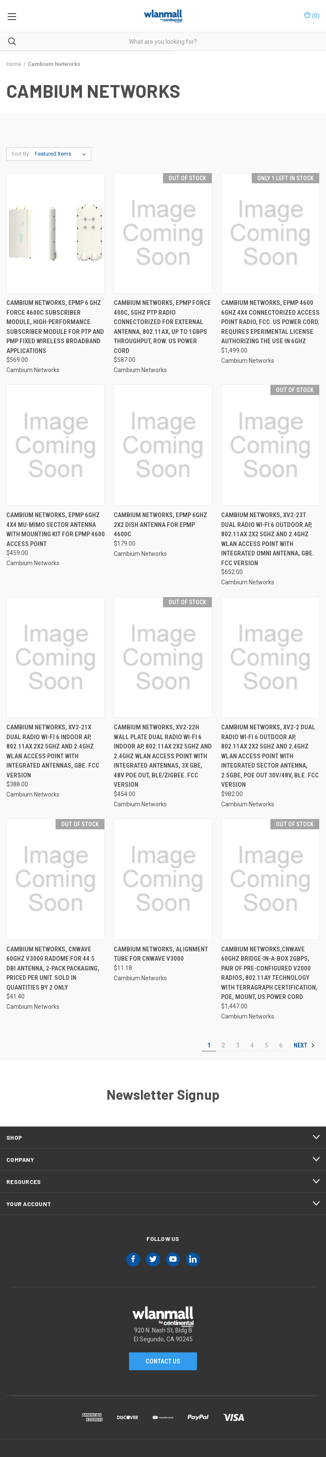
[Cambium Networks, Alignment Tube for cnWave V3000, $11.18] (163, 879)
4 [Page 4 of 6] (252, 1045)
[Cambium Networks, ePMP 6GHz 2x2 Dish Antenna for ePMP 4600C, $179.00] (163, 445)
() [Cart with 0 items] (312, 15)
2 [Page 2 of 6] (223, 1045)
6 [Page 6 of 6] (281, 1045)
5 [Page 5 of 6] (266, 1045)
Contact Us (163, 1361)
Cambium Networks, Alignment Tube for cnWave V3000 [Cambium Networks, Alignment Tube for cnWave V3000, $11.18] (161, 954)
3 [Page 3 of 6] (237, 1045)
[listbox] (62, 154)
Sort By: (20, 154)
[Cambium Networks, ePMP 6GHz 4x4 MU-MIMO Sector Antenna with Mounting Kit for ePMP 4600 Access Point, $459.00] (55, 445)
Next (304, 1045)
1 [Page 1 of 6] (209, 1045)
